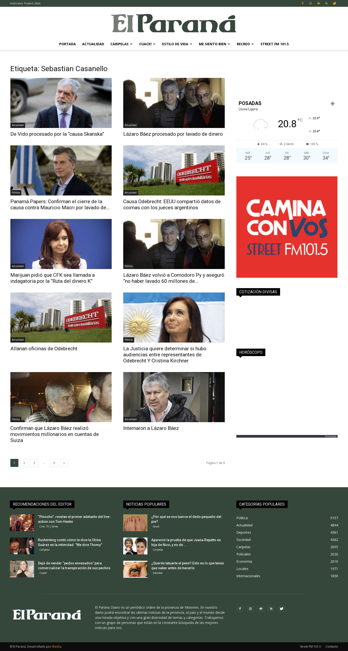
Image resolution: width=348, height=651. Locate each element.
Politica (16, 192)
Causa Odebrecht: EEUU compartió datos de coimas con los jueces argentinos (172, 204)
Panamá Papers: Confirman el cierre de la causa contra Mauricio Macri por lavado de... (60, 204)
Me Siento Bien (214, 44)
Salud (156, 526)
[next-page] (64, 463)
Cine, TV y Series (48, 526)
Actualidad (93, 44)
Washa (56, 646)
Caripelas (121, 44)
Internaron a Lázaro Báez (151, 428)
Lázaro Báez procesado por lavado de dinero (173, 134)
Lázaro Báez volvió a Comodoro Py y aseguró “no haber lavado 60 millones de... (173, 278)
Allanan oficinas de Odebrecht (43, 349)
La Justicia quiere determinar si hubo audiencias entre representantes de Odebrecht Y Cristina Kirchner (164, 355)
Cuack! (147, 44)
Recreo (245, 44)
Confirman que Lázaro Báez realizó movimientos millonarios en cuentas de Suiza (54, 434)
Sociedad (157, 573)
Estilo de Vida (177, 44)
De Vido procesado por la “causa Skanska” (57, 134)
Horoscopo (330, 436)
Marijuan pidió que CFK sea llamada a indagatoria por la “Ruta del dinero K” (52, 278)
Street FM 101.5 (275, 44)
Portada (67, 44)
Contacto (332, 646)
